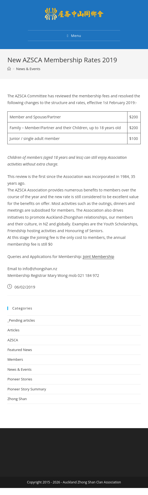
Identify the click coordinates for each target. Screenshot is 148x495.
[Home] (9, 68)
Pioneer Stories (19, 379)
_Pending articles (21, 320)
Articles (13, 330)
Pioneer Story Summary (26, 389)
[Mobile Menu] (74, 36)
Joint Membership (98, 256)
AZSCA (12, 340)
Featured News (19, 349)
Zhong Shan (17, 398)
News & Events (19, 369)
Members (15, 359)
